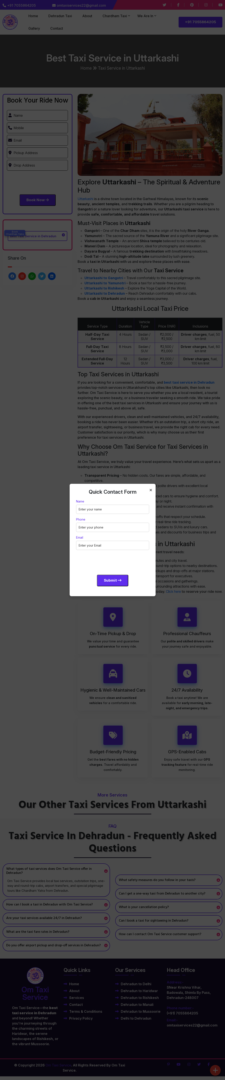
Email (79, 537)
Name (80, 501)
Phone (80, 519)
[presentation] (108, 561)
